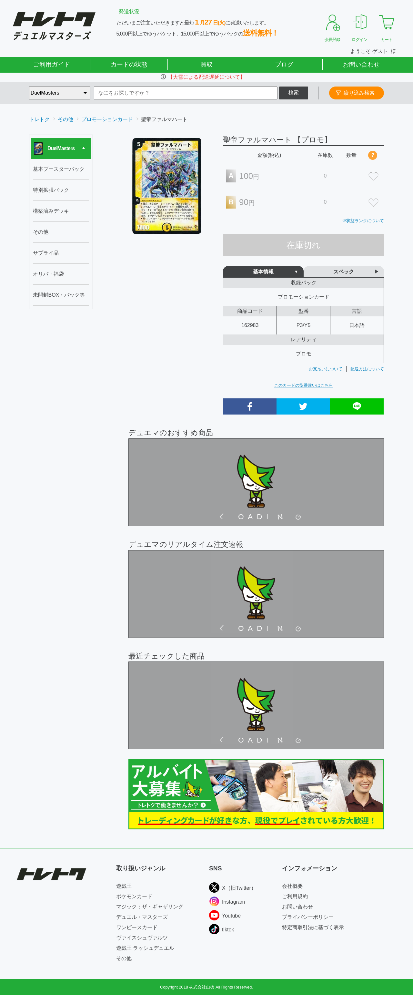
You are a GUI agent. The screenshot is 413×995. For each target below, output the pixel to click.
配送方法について (367, 368)
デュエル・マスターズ (142, 917)
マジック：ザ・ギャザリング (149, 906)
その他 (65, 119)
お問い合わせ (361, 64)
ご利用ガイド (51, 64)
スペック (343, 271)
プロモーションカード (107, 119)
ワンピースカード (136, 927)
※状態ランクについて (363, 220)
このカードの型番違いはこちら (303, 385)
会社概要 (292, 886)
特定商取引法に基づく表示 (313, 927)
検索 (293, 92)
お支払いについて (325, 368)
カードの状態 (129, 64)
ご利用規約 (295, 896)
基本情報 (263, 271)
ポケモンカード (134, 896)
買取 (206, 64)
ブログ (284, 64)
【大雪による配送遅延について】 (206, 77)
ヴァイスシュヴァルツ (142, 937)
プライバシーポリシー (308, 917)
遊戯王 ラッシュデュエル (145, 948)
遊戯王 (124, 886)
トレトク (39, 119)
